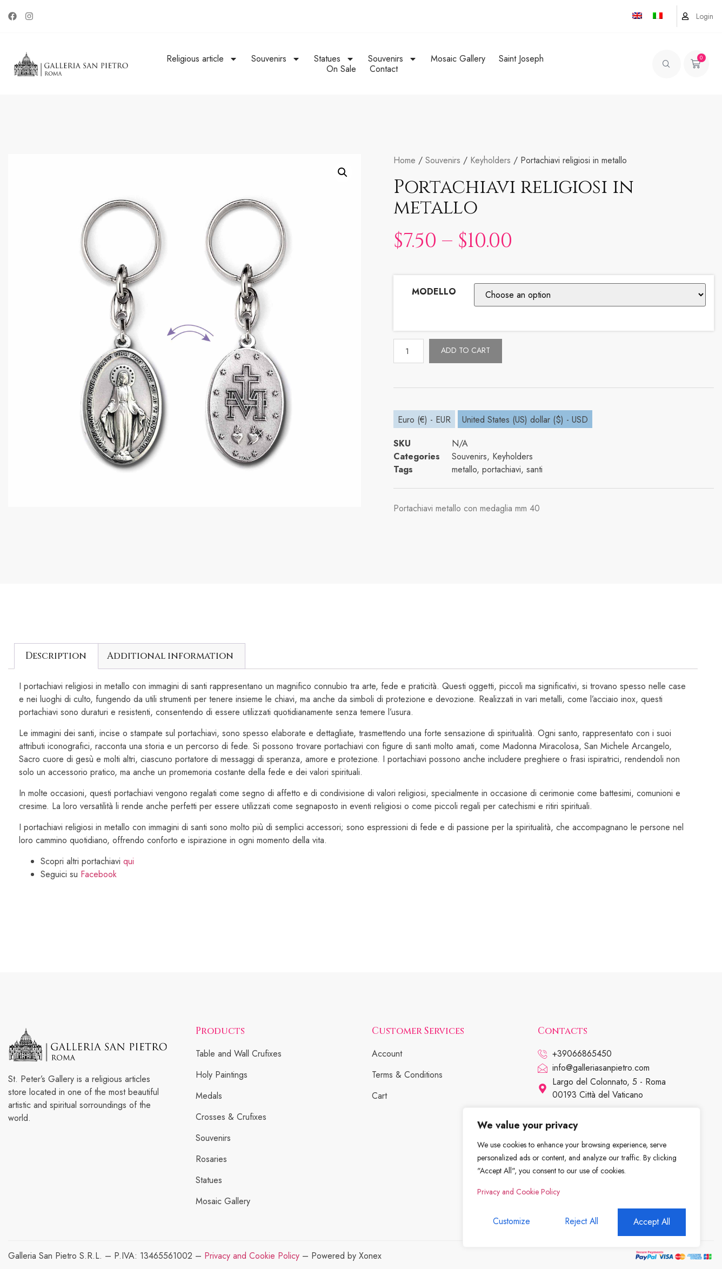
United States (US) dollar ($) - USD (525, 419)
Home (404, 160)
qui (128, 861)
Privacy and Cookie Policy (518, 1193)
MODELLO (434, 291)
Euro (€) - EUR (424, 419)
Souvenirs (275, 59)
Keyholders (490, 160)
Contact (384, 69)
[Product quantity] (409, 351)
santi (534, 469)
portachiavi (501, 469)
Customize (511, 1222)
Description (55, 656)
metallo (464, 469)
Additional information (170, 656)
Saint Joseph (521, 59)
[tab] (56, 656)
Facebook (99, 874)
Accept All (652, 1222)
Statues (334, 59)
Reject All (581, 1222)
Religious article (202, 59)
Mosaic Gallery (458, 59)
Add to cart (466, 350)
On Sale (341, 69)
